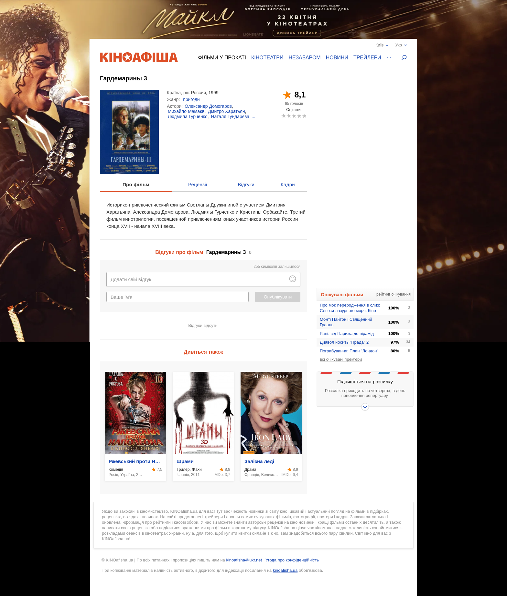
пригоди (191, 99)
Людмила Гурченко (188, 116)
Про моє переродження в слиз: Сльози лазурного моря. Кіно (350, 308)
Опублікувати (278, 296)
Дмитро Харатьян (226, 111)
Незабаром (305, 57)
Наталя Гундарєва (230, 116)
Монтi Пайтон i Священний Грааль (346, 322)
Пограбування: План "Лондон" (349, 351)
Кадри (288, 184)
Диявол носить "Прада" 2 (344, 342)
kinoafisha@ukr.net (244, 560)
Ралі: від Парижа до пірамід (347, 333)
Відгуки (246, 184)
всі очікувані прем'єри (341, 359)
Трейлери (367, 57)
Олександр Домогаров (208, 106)
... (253, 116)
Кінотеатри (267, 57)
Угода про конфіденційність (292, 560)
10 (304, 115)
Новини (337, 57)
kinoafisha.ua (285, 570)
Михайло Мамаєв (186, 111)
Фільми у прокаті (222, 57)
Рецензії (197, 184)
